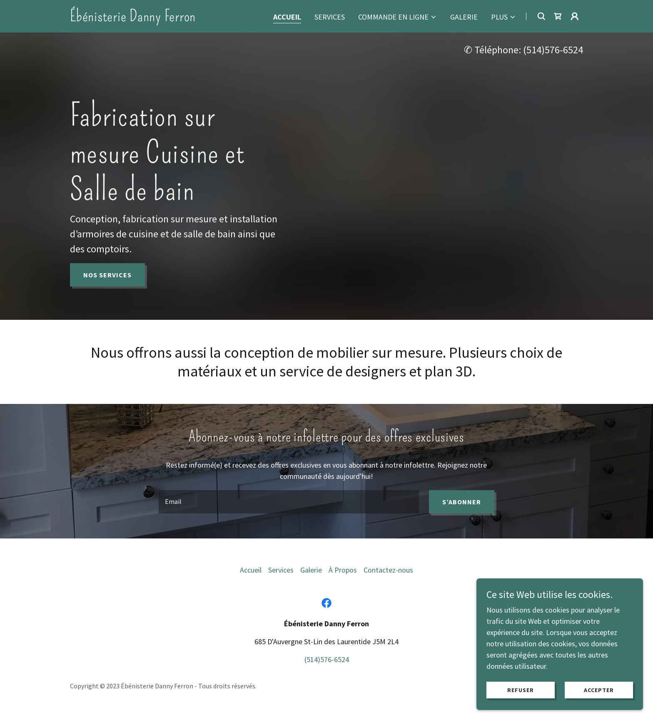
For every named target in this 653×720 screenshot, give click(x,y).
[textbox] (289, 501)
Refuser (520, 690)
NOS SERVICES (107, 275)
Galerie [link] (464, 17)
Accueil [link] (287, 17)
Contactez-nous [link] (388, 570)
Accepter (599, 690)
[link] (133, 18)
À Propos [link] (343, 570)
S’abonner (461, 502)
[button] (397, 17)
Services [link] (329, 17)
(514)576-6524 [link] (553, 49)
